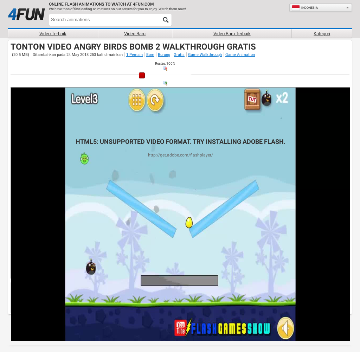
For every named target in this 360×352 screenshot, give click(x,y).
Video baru (135, 33)
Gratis (179, 54)
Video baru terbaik (232, 33)
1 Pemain (134, 54)
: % (165, 63)
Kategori (322, 33)
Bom (150, 54)
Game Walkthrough (205, 54)
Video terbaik (52, 33)
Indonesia (305, 8)
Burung (164, 54)
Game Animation (240, 54)
